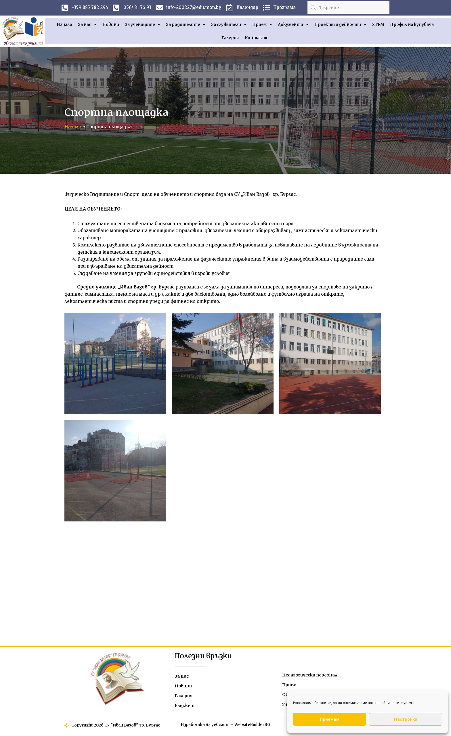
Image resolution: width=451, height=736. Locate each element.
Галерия (230, 37)
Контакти (257, 37)
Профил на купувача (412, 24)
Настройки (405, 719)
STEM (378, 24)
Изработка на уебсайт (204, 725)
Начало (64, 24)
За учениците (142, 24)
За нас (87, 24)
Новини (110, 24)
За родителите (185, 24)
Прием (262, 24)
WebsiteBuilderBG (252, 725)
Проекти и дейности (340, 24)
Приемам (329, 719)
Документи (293, 24)
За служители (228, 24)
